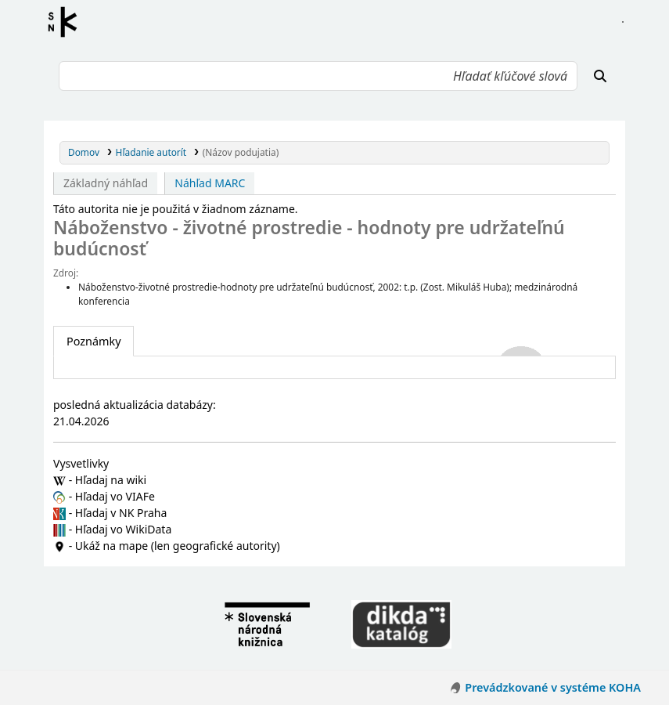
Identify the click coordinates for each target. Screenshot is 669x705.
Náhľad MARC (209, 182)
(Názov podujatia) (241, 152)
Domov (83, 152)
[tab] (93, 341)
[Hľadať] (600, 76)
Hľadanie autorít (151, 152)
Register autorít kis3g (67, 22)
